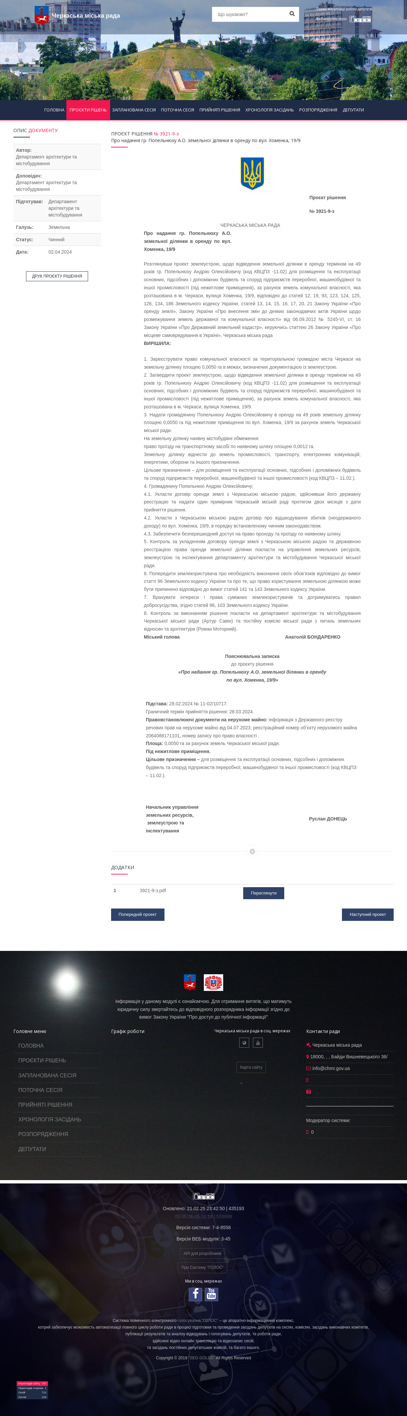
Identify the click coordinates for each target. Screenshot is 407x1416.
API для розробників (202, 1253)
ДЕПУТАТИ (353, 110)
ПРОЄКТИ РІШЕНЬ (88, 110)
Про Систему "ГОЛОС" (202, 1267)
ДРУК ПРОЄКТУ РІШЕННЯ (57, 276)
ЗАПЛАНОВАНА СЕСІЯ (134, 110)
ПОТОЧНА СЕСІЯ (177, 110)
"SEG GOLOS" (201, 1358)
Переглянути (264, 893)
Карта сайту (251, 1067)
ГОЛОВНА (54, 110)
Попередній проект (138, 914)
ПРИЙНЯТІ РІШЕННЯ (219, 110)
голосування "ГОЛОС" (197, 1320)
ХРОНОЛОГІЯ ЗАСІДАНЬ (270, 110)
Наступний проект (368, 914)
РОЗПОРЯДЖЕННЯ (318, 110)
